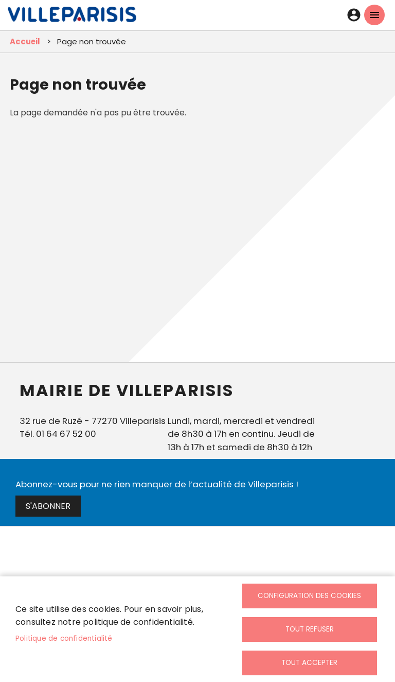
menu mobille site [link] (374, 15)
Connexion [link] (354, 15)
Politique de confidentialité (64, 638)
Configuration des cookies (309, 596)
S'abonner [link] (48, 506)
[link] (72, 17)
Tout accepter (309, 663)
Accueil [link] (25, 41)
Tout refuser (309, 629)
